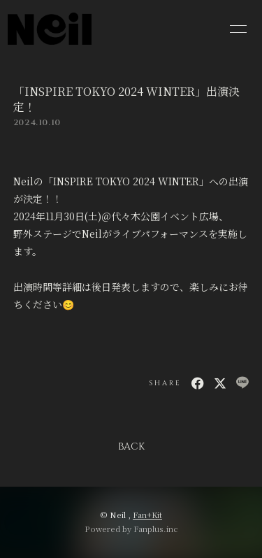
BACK (131, 446)
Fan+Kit (147, 514)
